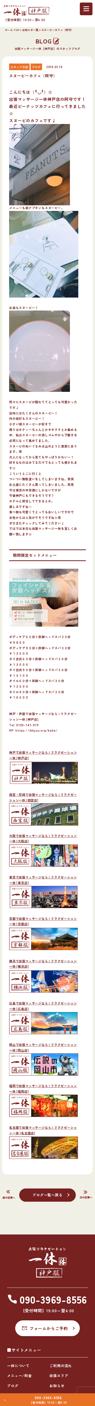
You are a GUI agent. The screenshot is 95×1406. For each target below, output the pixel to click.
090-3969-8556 (49, 1395)
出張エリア (58, 1375)
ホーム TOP (12, 30)
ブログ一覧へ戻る (47, 1194)
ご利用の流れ (60, 1365)
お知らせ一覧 (30, 30)
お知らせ (56, 1385)
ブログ (12, 1385)
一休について (18, 1365)
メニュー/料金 (19, 1375)
